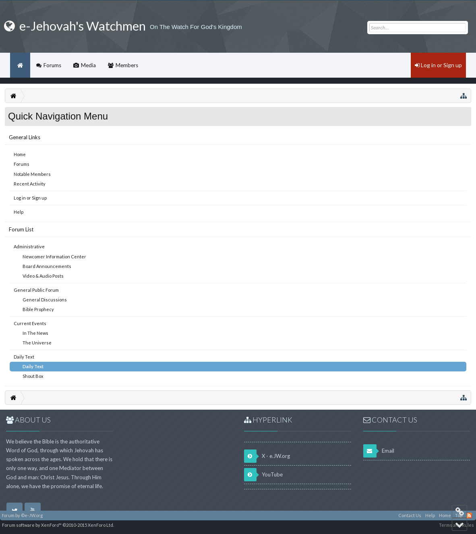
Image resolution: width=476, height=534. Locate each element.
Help (18, 211)
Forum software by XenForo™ (58, 525)
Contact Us (409, 515)
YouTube (263, 474)
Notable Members (32, 174)
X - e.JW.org (267, 456)
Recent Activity (30, 183)
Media (88, 65)
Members (127, 65)
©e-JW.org (32, 515)
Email (378, 451)
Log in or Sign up (30, 197)
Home (20, 154)
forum (8, 515)
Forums (21, 164)
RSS (469, 515)
